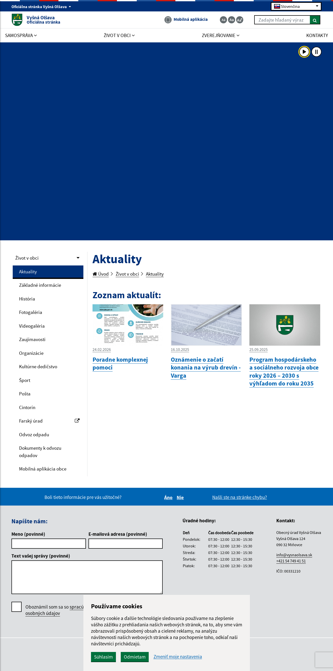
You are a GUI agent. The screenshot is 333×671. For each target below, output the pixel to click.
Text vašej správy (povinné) (40, 556)
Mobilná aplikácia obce (42, 469)
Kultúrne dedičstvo (38, 366)
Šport (24, 380)
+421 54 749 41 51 (291, 560)
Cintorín (27, 407)
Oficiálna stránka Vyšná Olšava (41, 6)
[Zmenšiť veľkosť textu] (223, 19)
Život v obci (27, 258)
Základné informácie (40, 285)
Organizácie (31, 353)
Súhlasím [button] (103, 657)
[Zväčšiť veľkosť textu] (239, 19)
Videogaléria (32, 326)
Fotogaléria (30, 312)
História (27, 299)
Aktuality (28, 272)
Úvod (101, 274)
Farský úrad (49, 421)
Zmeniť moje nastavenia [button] (178, 656)
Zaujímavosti (32, 339)
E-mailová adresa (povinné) (117, 534)
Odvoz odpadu (34, 434)
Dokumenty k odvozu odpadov (40, 451)
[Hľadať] (315, 19)
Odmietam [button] (135, 657)
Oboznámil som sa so (60, 610)
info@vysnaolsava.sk (294, 554)
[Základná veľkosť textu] (231, 19)
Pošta (25, 394)
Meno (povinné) (28, 534)
